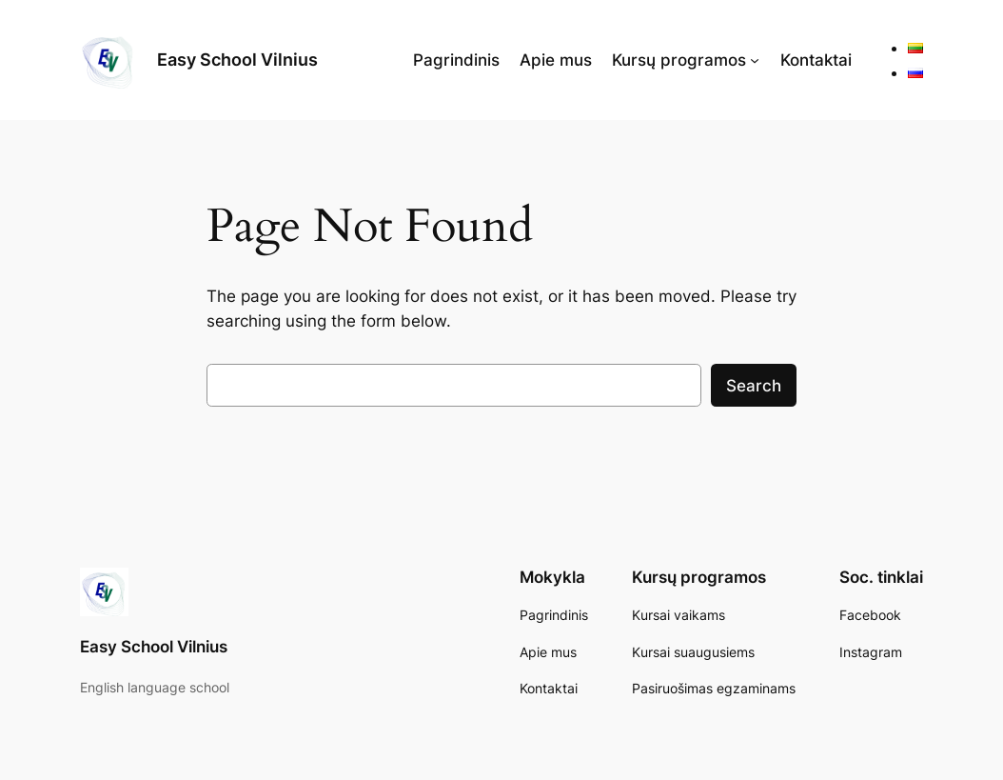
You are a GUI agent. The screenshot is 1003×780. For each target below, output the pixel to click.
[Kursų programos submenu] (754, 60)
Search (753, 385)
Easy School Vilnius (237, 60)
